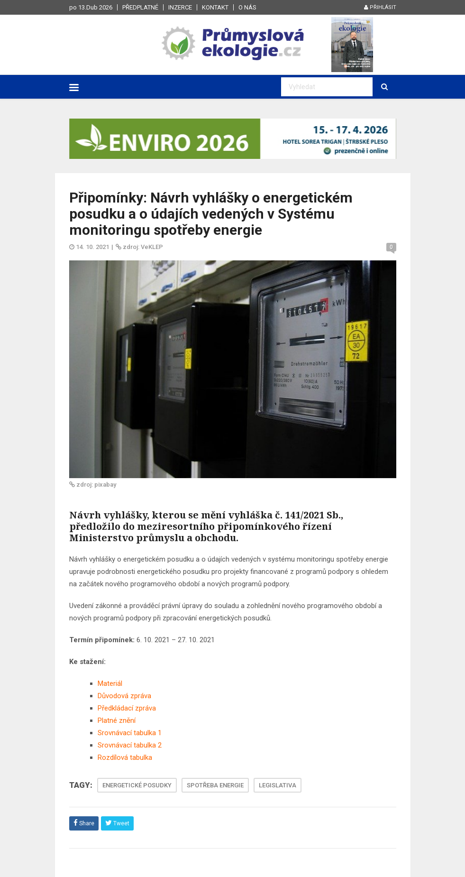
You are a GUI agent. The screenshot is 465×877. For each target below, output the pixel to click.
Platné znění (117, 720)
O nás (247, 7)
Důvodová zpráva (124, 696)
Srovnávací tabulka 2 (130, 745)
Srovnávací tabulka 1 (130, 733)
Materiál (110, 683)
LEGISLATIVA (277, 785)
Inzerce (180, 7)
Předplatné (140, 7)
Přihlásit (380, 7)
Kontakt (215, 7)
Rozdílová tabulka (125, 757)
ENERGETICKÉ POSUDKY (137, 785)
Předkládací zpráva (127, 708)
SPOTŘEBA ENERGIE (215, 785)
